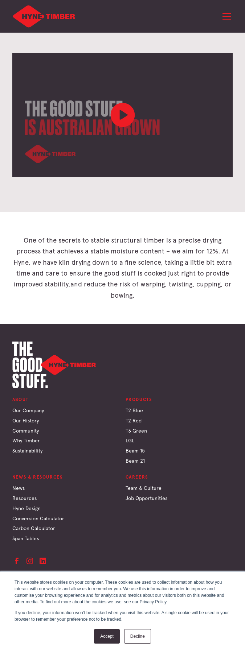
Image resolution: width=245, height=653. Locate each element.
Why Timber (26, 440)
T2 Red (134, 420)
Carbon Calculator (33, 528)
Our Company (28, 410)
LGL (130, 440)
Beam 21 (135, 461)
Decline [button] (137, 636)
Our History (25, 420)
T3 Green (136, 431)
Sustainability (27, 451)
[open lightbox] (122, 115)
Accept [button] (107, 636)
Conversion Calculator (38, 518)
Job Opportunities (146, 498)
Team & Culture (144, 488)
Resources (24, 498)
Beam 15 (135, 451)
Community (25, 431)
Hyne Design (26, 508)
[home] (44, 16)
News (18, 488)
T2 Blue (134, 410)
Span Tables (25, 538)
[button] (225, 16)
